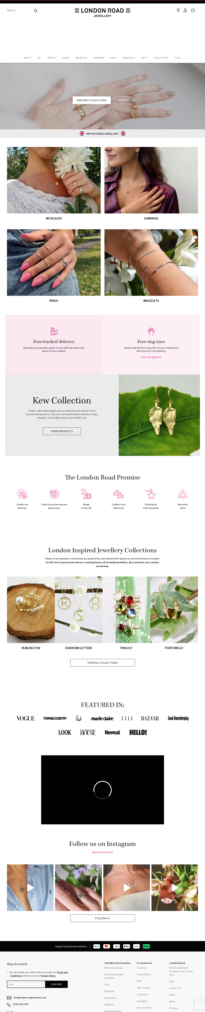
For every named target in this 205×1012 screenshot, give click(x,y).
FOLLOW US (102, 916)
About (25, 58)
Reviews (173, 1006)
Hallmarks (109, 1002)
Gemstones (110, 996)
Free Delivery (144, 972)
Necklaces (81, 58)
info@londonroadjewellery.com (29, 995)
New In (50, 58)
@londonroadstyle (102, 850)
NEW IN (123, 98)
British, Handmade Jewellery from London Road (181, 969)
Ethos (172, 992)
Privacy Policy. (48, 974)
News (172, 999)
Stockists (142, 965)
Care (106, 982)
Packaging (142, 999)
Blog (171, 979)
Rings (114, 58)
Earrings (99, 58)
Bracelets (130, 58)
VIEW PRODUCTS (62, 429)
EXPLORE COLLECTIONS (92, 98)
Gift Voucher (143, 985)
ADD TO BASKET (151, 355)
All (37, 58)
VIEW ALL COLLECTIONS (102, 660)
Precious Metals (112, 1009)
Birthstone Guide (113, 965)
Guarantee (142, 992)
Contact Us (175, 986)
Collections (163, 58)
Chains (64, 58)
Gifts (146, 58)
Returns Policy (144, 1005)
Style (181, 58)
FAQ (139, 979)
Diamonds (109, 989)
